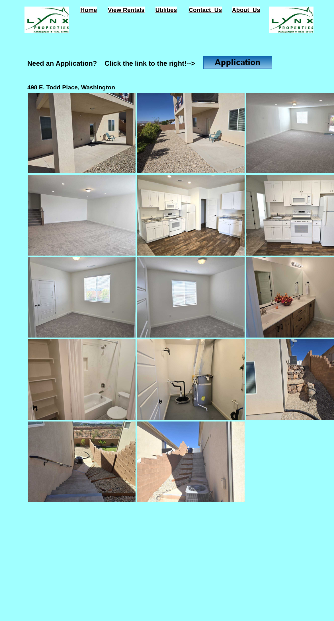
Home (88, 10)
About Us (246, 10)
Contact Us (205, 10)
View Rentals (126, 10)
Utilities (166, 10)
